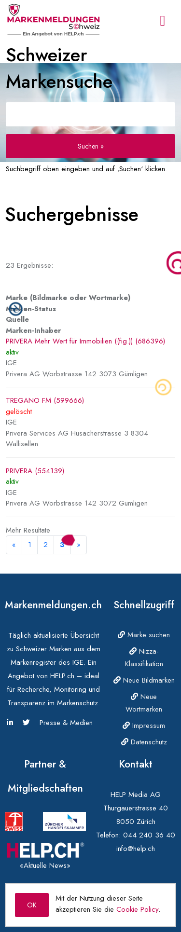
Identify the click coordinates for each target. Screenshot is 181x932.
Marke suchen (144, 635)
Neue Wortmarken (143, 702)
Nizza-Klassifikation (144, 657)
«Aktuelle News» (45, 865)
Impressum (144, 725)
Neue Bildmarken (144, 680)
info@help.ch (135, 848)
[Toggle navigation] (162, 20)
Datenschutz (144, 742)
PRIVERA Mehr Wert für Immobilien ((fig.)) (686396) (85, 341)
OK (32, 905)
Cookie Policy (137, 909)
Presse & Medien (66, 722)
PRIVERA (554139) (35, 471)
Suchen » (91, 146)
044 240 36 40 (149, 835)
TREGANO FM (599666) (45, 400)
